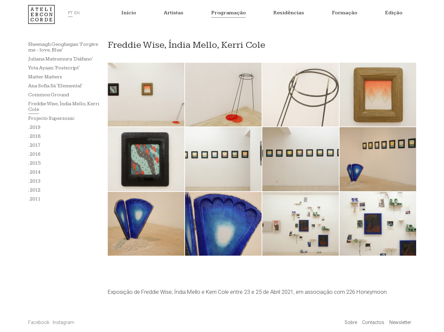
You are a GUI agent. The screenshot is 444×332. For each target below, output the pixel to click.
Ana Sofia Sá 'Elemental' (55, 86)
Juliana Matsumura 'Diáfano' (60, 59)
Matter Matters (45, 77)
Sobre (351, 322)
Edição (393, 13)
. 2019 (34, 127)
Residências (288, 13)
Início (128, 13)
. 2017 (34, 145)
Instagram (63, 322)
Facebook (39, 322)
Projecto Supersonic (51, 118)
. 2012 (34, 190)
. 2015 (34, 163)
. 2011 (34, 199)
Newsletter (400, 322)
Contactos (373, 322)
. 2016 (34, 154)
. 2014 (34, 172)
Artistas (173, 13)
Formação (344, 13)
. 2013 (34, 181)
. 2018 (34, 136)
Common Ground (48, 95)
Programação (228, 13)
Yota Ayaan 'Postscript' (54, 68)
